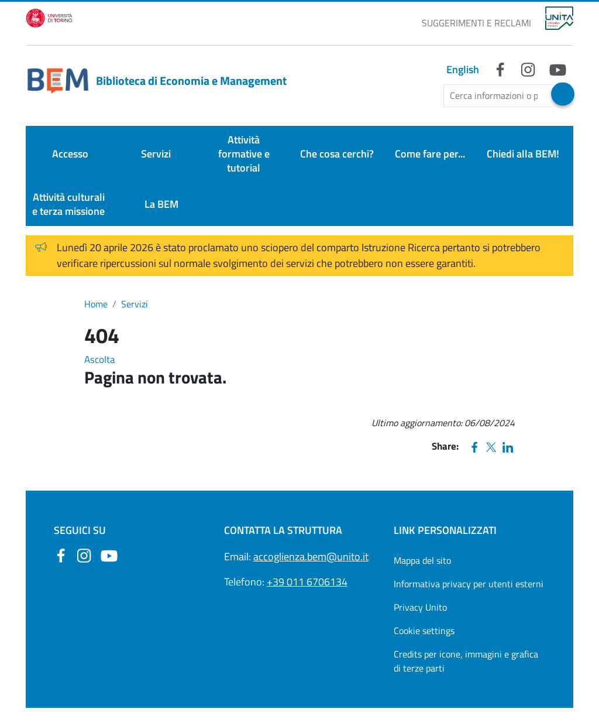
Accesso (70, 154)
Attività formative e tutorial (244, 154)
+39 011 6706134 (307, 582)
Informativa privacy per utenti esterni (468, 584)
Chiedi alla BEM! (523, 154)
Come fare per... (430, 154)
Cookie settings (424, 631)
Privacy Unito (420, 607)
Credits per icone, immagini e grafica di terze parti (466, 661)
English (462, 69)
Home (96, 304)
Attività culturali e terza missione (68, 204)
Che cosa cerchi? (337, 154)
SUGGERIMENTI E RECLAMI (476, 23)
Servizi (156, 154)
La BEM (161, 204)
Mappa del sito (422, 560)
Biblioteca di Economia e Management (156, 81)
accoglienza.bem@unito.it (311, 556)
